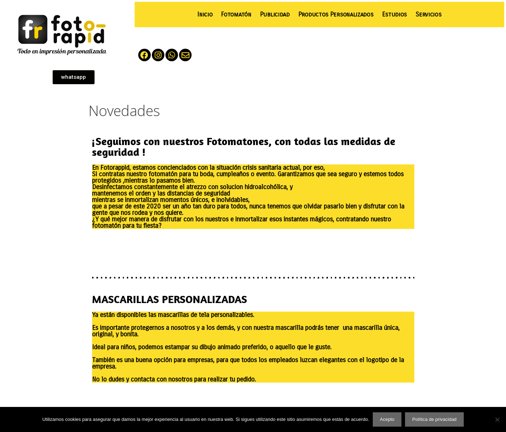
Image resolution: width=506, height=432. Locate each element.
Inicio (204, 14)
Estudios (394, 14)
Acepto (387, 419)
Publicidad (275, 14)
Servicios (428, 14)
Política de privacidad (434, 419)
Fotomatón (236, 14)
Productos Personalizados (336, 14)
